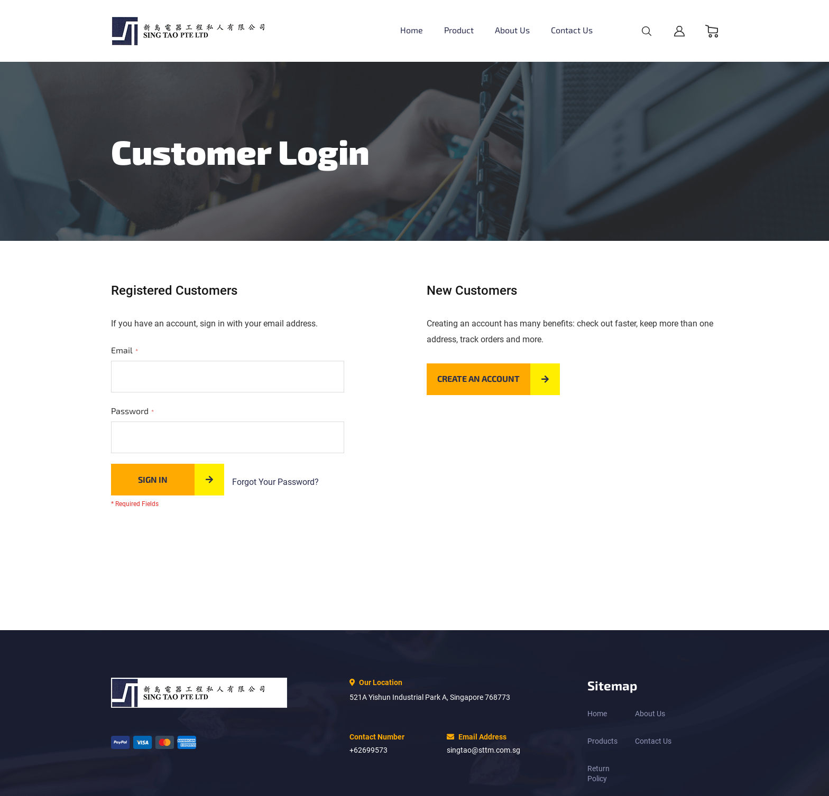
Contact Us (653, 741)
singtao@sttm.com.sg (483, 750)
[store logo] (199, 31)
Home (597, 713)
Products (602, 741)
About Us (650, 713)
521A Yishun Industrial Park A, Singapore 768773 (429, 697)
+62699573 (368, 750)
